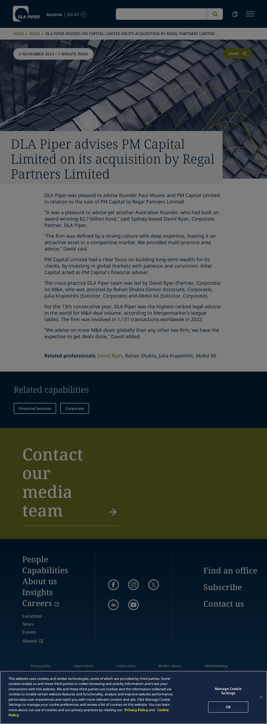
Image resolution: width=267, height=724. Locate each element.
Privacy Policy (136, 709)
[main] (133, 697)
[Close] (261, 697)
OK (228, 706)
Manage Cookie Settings (228, 691)
